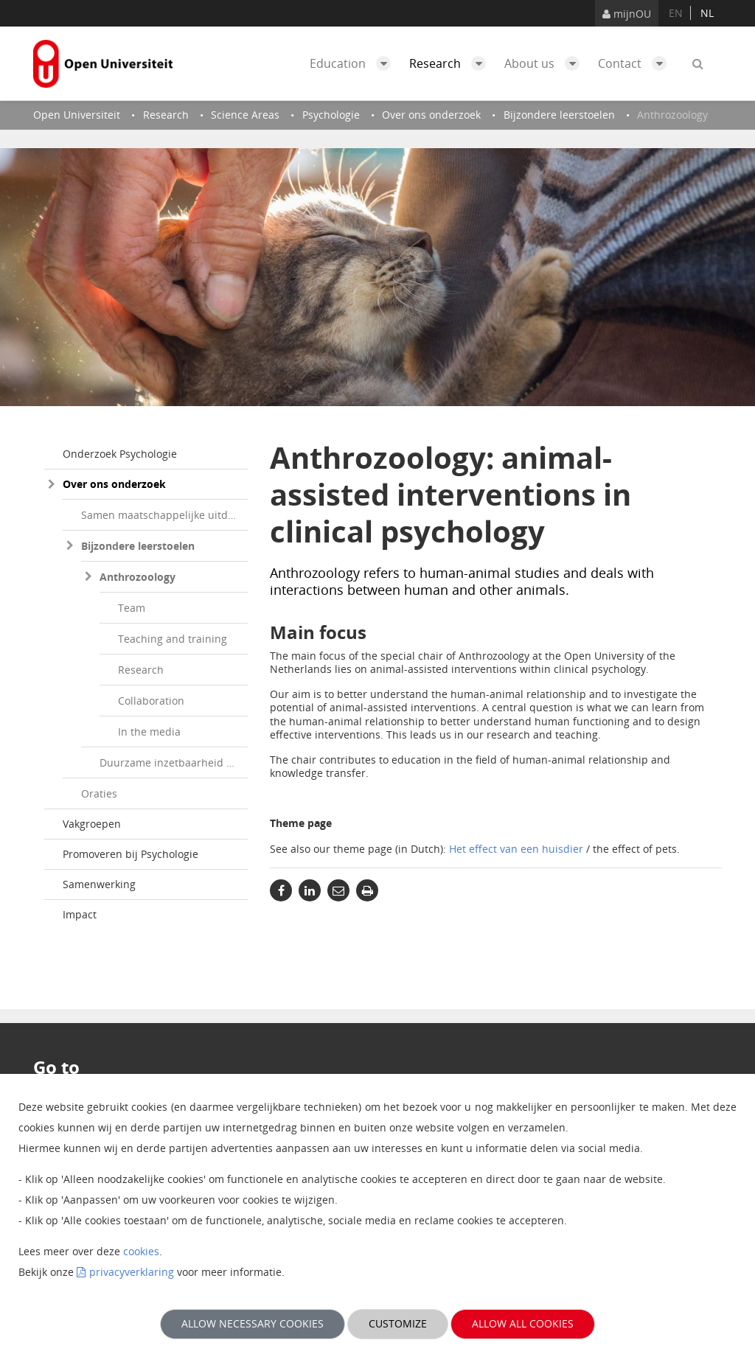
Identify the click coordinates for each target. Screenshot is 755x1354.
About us (545, 63)
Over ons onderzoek (114, 484)
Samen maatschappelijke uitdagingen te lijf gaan (164, 515)
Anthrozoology (137, 577)
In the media (149, 732)
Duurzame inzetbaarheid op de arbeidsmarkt (174, 762)
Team (131, 608)
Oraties (99, 793)
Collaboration (151, 701)
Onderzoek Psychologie (120, 454)
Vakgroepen (92, 824)
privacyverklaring (131, 1272)
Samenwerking (99, 884)
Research (451, 63)
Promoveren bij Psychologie (130, 854)
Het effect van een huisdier (516, 849)
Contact (636, 63)
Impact (80, 914)
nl (707, 13)
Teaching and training (172, 639)
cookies (141, 1251)
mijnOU (626, 14)
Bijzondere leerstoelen (138, 546)
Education (354, 63)
